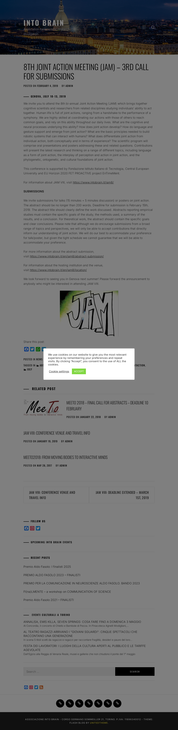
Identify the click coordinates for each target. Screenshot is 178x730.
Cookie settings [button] (59, 371)
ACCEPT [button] (79, 371)
